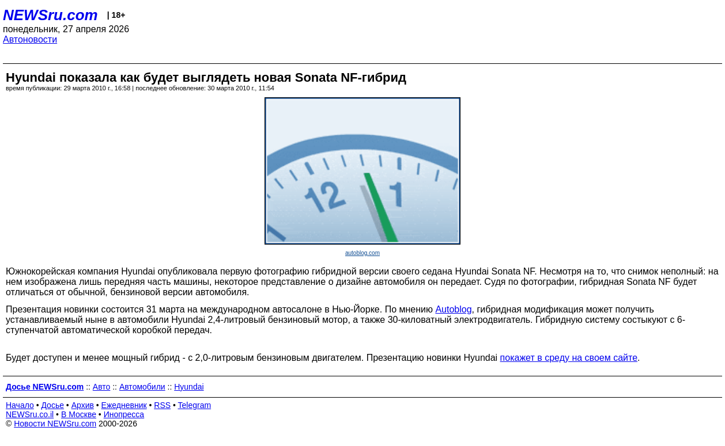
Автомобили (142, 386)
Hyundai (188, 386)
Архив (82, 405)
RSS (162, 405)
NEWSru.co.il (30, 414)
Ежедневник (124, 405)
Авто (102, 386)
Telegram (195, 405)
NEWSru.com (50, 15)
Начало (20, 405)
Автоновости (30, 39)
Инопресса (124, 414)
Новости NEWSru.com (55, 423)
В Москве (78, 414)
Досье (52, 405)
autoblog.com (362, 253)
